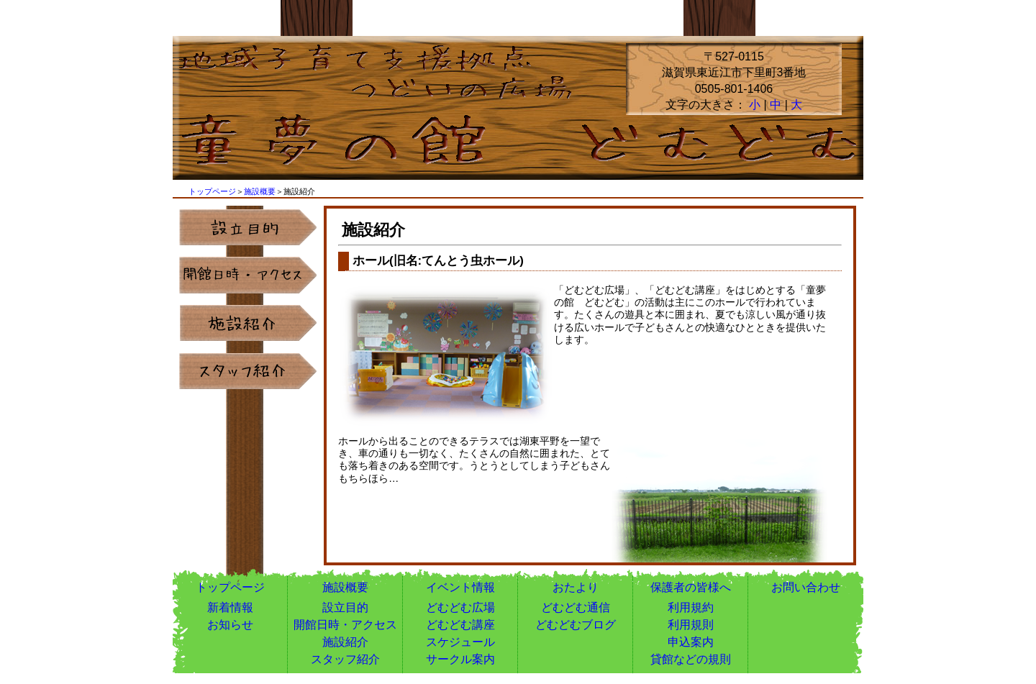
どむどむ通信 (575, 607)
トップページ (212, 191)
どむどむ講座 (460, 625)
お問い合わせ (805, 587)
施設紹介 (345, 642)
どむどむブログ (575, 625)
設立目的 (345, 607)
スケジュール (460, 642)
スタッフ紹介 (345, 659)
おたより (576, 587)
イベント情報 (460, 587)
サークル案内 (460, 659)
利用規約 (691, 607)
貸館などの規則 (690, 659)
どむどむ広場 (460, 607)
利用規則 (691, 625)
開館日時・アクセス (345, 625)
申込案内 (691, 642)
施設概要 (260, 191)
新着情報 (230, 607)
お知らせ (230, 625)
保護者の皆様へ (690, 587)
